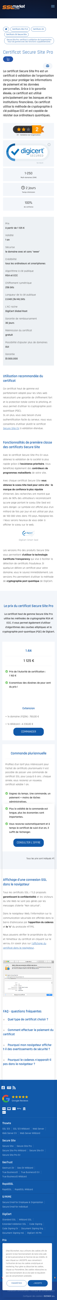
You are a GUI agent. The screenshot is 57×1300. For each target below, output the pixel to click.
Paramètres (16, 1283)
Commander (18, 59)
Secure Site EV (11, 428)
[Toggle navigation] (53, 6)
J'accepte (38, 1283)
